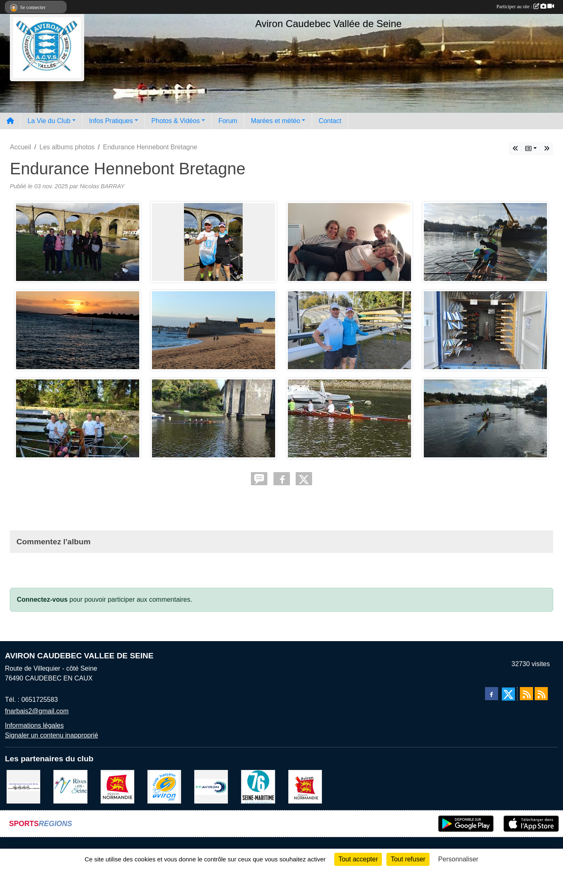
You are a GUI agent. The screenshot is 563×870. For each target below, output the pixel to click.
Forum (227, 120)
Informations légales (34, 725)
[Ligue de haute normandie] (305, 786)
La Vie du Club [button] (49, 120)
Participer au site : (525, 6)
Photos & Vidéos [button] (176, 120)
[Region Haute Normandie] (117, 786)
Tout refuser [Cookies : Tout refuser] (408, 859)
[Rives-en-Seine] (70, 786)
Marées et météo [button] (275, 120)
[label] (164, 786)
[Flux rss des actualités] (526, 693)
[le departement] (258, 786)
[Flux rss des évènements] (541, 693)
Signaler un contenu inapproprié (51, 735)
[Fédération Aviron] (211, 786)
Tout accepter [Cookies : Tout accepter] (358, 859)
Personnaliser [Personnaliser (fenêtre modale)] (458, 859)
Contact (330, 120)
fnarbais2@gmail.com (37, 711)
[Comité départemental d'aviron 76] (23, 786)
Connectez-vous (42, 599)
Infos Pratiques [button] (111, 120)
